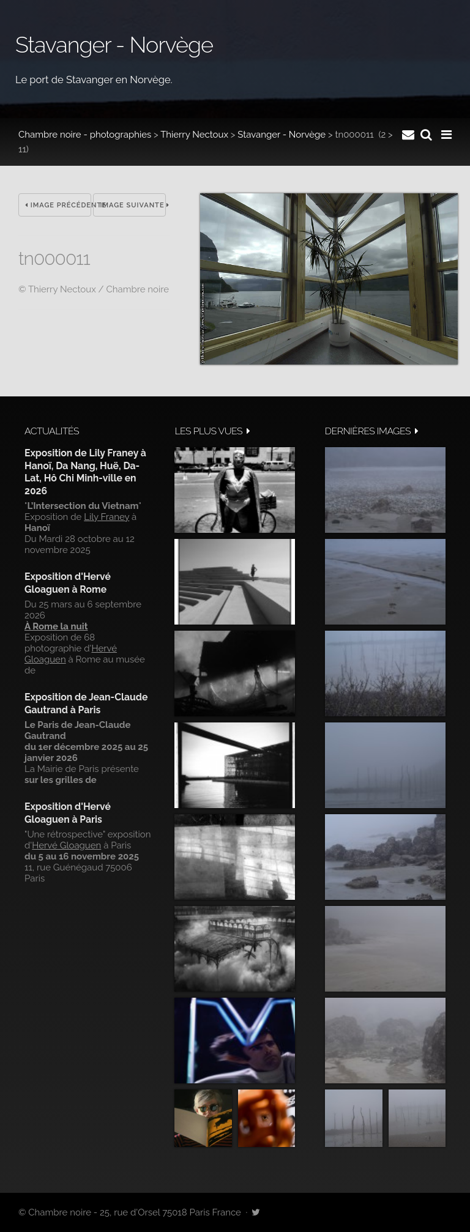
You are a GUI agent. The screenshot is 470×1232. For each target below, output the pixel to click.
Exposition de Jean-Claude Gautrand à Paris (85, 703)
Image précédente (58, 205)
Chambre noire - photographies (84, 134)
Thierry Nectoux (194, 134)
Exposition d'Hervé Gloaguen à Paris (67, 813)
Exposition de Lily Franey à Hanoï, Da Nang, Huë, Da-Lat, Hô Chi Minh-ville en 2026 (85, 471)
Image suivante (133, 205)
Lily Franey (106, 516)
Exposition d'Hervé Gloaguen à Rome (67, 583)
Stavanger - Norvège (281, 134)
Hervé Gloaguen (66, 845)
